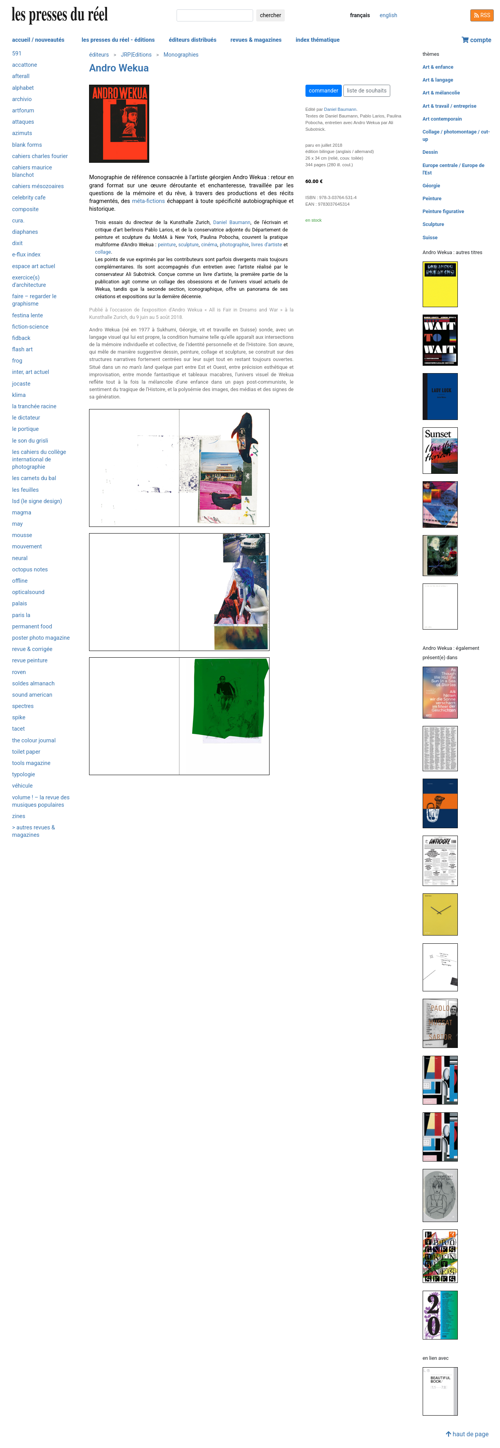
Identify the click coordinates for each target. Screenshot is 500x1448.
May (17, 524)
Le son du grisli (30, 441)
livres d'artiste (266, 244)
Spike (18, 717)
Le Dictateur (26, 417)
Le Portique (25, 429)
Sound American (32, 695)
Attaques (23, 122)
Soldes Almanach (33, 683)
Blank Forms (27, 145)
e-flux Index (26, 254)
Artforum (23, 110)
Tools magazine (31, 763)
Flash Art (22, 349)
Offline (20, 581)
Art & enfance (438, 67)
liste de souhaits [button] (367, 90)
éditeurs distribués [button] (192, 40)
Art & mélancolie (441, 93)
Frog (17, 361)
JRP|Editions (136, 55)
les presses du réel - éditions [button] (118, 40)
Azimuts (22, 133)
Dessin (430, 152)
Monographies (181, 55)
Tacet (18, 729)
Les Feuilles (25, 490)
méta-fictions (148, 201)
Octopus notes (30, 569)
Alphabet (23, 88)
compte (476, 40)
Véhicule (22, 786)
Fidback (21, 338)
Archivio (22, 99)
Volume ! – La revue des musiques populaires (41, 801)
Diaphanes (25, 232)
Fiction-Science (30, 327)
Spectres (23, 706)
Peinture (432, 198)
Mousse (22, 535)
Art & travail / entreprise (450, 106)
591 (16, 53)
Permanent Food (32, 626)
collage (103, 252)
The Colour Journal (33, 740)
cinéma (209, 244)
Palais (19, 603)
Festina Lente (27, 315)
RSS (482, 15)
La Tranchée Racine (34, 406)
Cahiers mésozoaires (38, 186)
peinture (167, 244)
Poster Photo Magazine (41, 638)
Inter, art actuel (30, 372)
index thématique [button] (318, 40)
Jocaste (21, 384)
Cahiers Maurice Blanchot (32, 171)
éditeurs (99, 55)
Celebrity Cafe (29, 197)
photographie (234, 244)
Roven (19, 672)
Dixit (17, 243)
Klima (19, 395)
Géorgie (431, 186)
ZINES (18, 816)
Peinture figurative (443, 211)
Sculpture (433, 224)
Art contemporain (442, 119)
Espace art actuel (33, 266)
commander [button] (323, 90)
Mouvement (27, 546)
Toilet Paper (26, 752)
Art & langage (438, 80)
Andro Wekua (119, 68)
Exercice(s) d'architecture (29, 281)
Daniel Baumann (231, 222)
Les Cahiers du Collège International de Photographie (39, 459)
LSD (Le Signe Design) (37, 501)
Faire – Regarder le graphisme (34, 300)
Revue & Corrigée (32, 649)
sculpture (188, 244)
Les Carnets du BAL (34, 478)
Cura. (18, 220)
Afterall (21, 76)
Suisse (430, 237)
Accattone (24, 65)
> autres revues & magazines (33, 831)
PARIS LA (21, 615)
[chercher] (215, 15)
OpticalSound (28, 592)
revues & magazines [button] (256, 40)
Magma (21, 512)
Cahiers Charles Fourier (40, 156)
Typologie (23, 774)
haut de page (467, 1434)
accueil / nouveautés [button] (38, 40)
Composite (25, 209)
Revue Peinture (30, 660)
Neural (19, 558)
